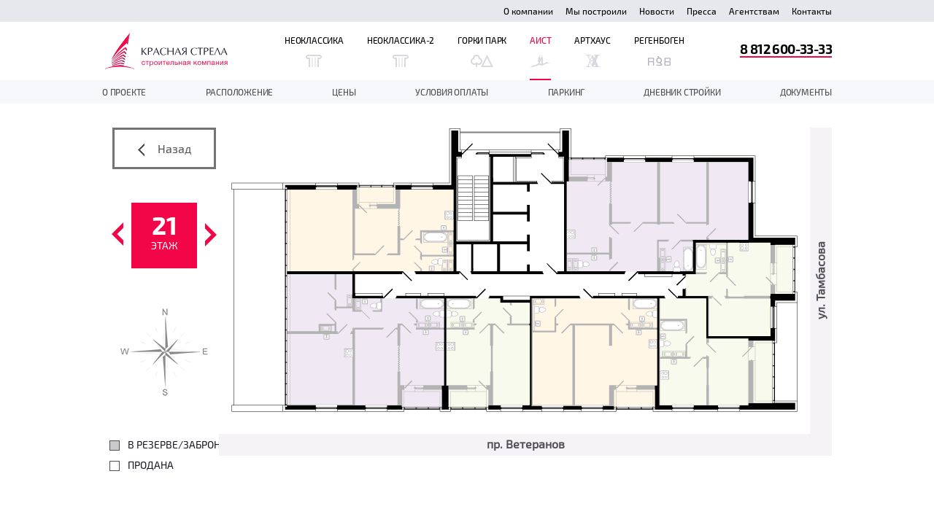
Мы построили (596, 11)
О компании (528, 11)
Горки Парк (482, 51)
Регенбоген (659, 51)
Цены (343, 92)
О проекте (124, 92)
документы (806, 92)
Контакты (812, 11)
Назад (164, 148)
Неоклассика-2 (400, 51)
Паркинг (566, 92)
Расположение (240, 92)
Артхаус (592, 51)
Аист (540, 51)
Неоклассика (314, 51)
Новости (656, 11)
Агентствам (754, 11)
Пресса (702, 11)
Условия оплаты (451, 92)
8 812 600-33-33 (786, 48)
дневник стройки (682, 92)
